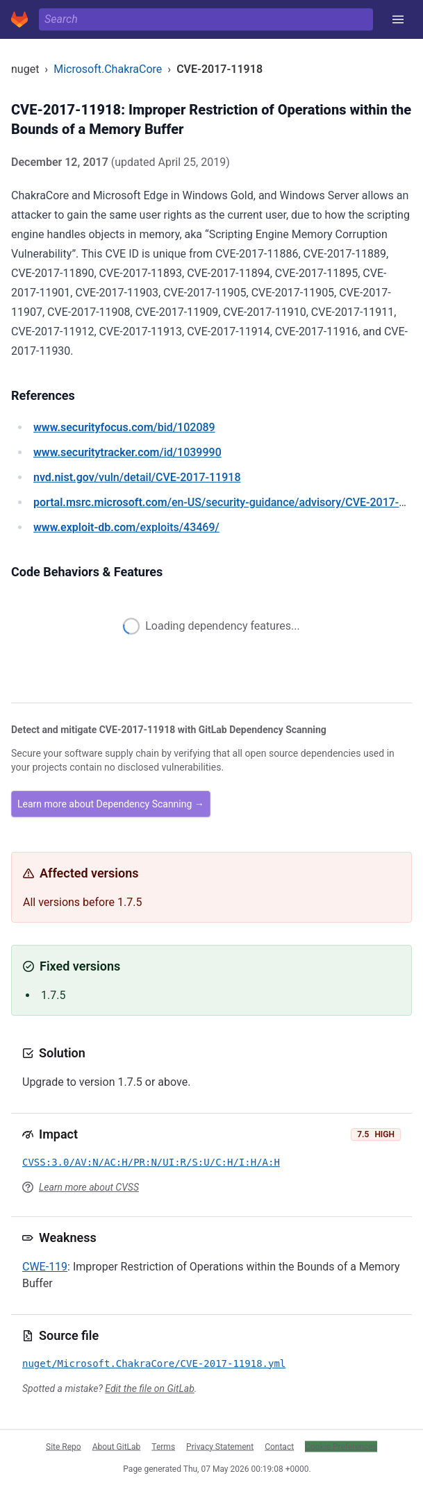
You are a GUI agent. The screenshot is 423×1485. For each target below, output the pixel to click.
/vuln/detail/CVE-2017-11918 (136, 477)
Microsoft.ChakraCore (107, 69)
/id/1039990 (127, 452)
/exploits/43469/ (126, 527)
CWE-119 (44, 1266)
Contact (279, 1446)
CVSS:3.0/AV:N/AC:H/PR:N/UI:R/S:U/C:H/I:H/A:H (151, 1162)
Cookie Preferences (341, 1446)
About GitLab (116, 1446)
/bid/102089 (124, 427)
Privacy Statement (220, 1446)
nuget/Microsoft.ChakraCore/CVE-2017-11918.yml (153, 1363)
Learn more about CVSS (89, 1187)
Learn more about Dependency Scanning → (110, 803)
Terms (163, 1446)
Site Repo (63, 1446)
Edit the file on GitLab (149, 1388)
